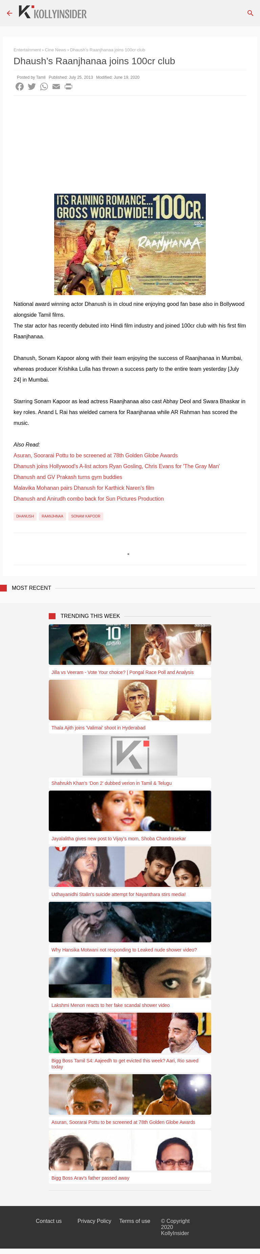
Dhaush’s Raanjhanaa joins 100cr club (107, 49)
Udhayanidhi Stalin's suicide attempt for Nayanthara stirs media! (118, 894)
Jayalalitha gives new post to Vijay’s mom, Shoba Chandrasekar (118, 838)
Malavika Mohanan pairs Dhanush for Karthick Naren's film (84, 488)
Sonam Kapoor (85, 516)
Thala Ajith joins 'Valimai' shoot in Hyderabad (98, 727)
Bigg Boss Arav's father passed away (90, 1178)
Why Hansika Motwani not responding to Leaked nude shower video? (124, 949)
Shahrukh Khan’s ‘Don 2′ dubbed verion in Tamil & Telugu (111, 783)
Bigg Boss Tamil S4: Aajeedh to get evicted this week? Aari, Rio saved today (124, 1063)
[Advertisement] (130, 146)
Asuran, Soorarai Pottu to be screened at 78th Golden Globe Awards (96, 455)
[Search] (250, 13)
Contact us (49, 1221)
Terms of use (134, 1221)
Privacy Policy (94, 1221)
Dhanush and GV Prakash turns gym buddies (68, 477)
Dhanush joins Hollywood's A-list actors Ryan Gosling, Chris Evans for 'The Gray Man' (117, 466)
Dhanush (25, 516)
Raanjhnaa (52, 516)
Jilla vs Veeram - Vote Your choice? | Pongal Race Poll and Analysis (122, 672)
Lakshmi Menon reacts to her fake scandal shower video (110, 1005)
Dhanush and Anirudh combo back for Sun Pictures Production (89, 499)
